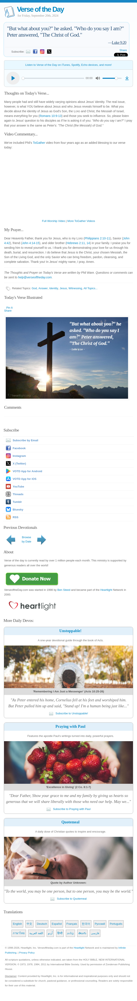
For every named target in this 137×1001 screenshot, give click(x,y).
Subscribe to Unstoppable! (68, 713)
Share (123, 50)
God (34, 288)
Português (116, 923)
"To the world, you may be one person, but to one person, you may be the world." (68, 891)
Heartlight (106, 589)
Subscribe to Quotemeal (68, 898)
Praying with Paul (70, 726)
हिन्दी (59, 933)
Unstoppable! (70, 631)
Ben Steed (63, 589)
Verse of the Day (40, 9)
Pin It (9, 307)
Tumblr (17, 501)
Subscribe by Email (21, 440)
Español (57, 923)
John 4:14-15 (30, 243)
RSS (15, 517)
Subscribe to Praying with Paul (68, 809)
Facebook (19, 448)
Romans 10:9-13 (50, 116)
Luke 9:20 (119, 42)
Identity (53, 288)
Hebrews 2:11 (75, 243)
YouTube (18, 486)
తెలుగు (82, 933)
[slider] (53, 78)
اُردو (50, 933)
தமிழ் (70, 933)
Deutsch (42, 923)
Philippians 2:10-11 (97, 238)
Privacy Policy (27, 952)
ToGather (39, 142)
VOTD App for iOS (24, 478)
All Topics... (91, 288)
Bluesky (18, 509)
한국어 (86, 923)
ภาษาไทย (19, 933)
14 (88, 243)
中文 (29, 923)
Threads (18, 494)
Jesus (63, 288)
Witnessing (75, 288)
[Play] (13, 78)
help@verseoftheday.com (35, 277)
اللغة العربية (36, 933)
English (17, 923)
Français (71, 923)
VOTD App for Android (27, 471)
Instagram (19, 455)
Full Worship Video (53, 221)
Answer (43, 288)
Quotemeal (70, 822)
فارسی (95, 933)
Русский (100, 923)
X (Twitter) (19, 463)
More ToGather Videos (81, 221)
